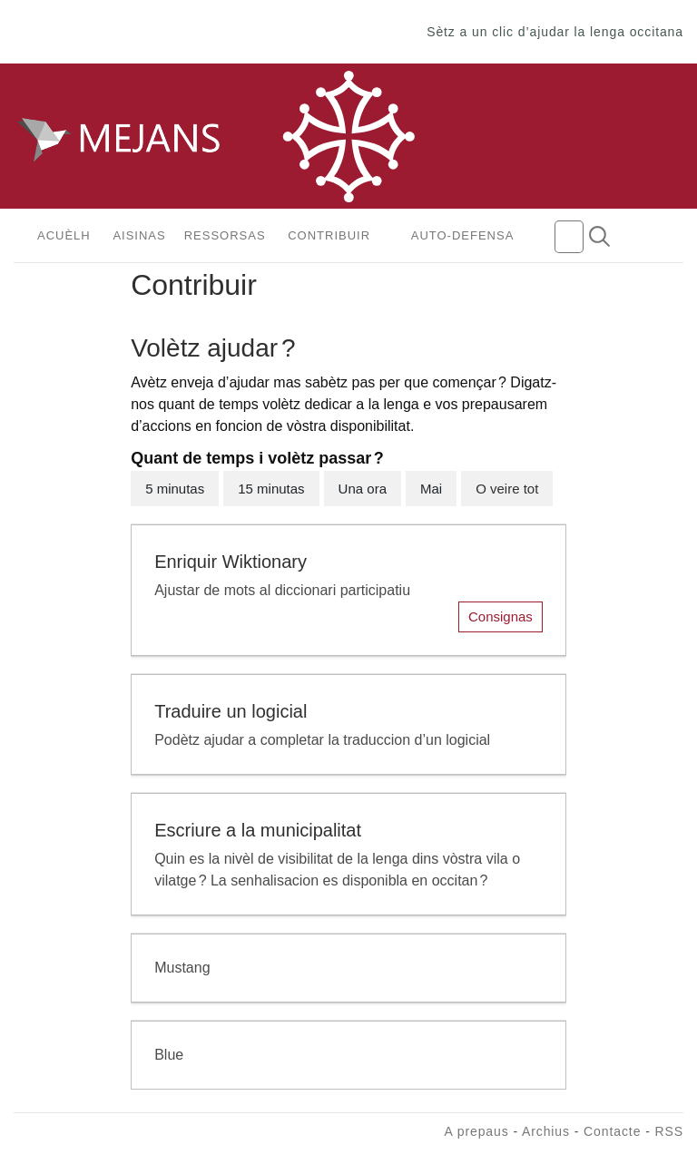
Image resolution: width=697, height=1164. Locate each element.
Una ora (363, 488)
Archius (546, 1131)
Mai (431, 488)
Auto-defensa (463, 235)
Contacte (612, 1131)
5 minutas (174, 488)
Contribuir (329, 235)
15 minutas (271, 488)
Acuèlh (64, 235)
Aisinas (139, 235)
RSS (669, 1131)
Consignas (500, 616)
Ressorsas (225, 235)
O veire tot (507, 488)
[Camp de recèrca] (569, 236)
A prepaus (476, 1131)
